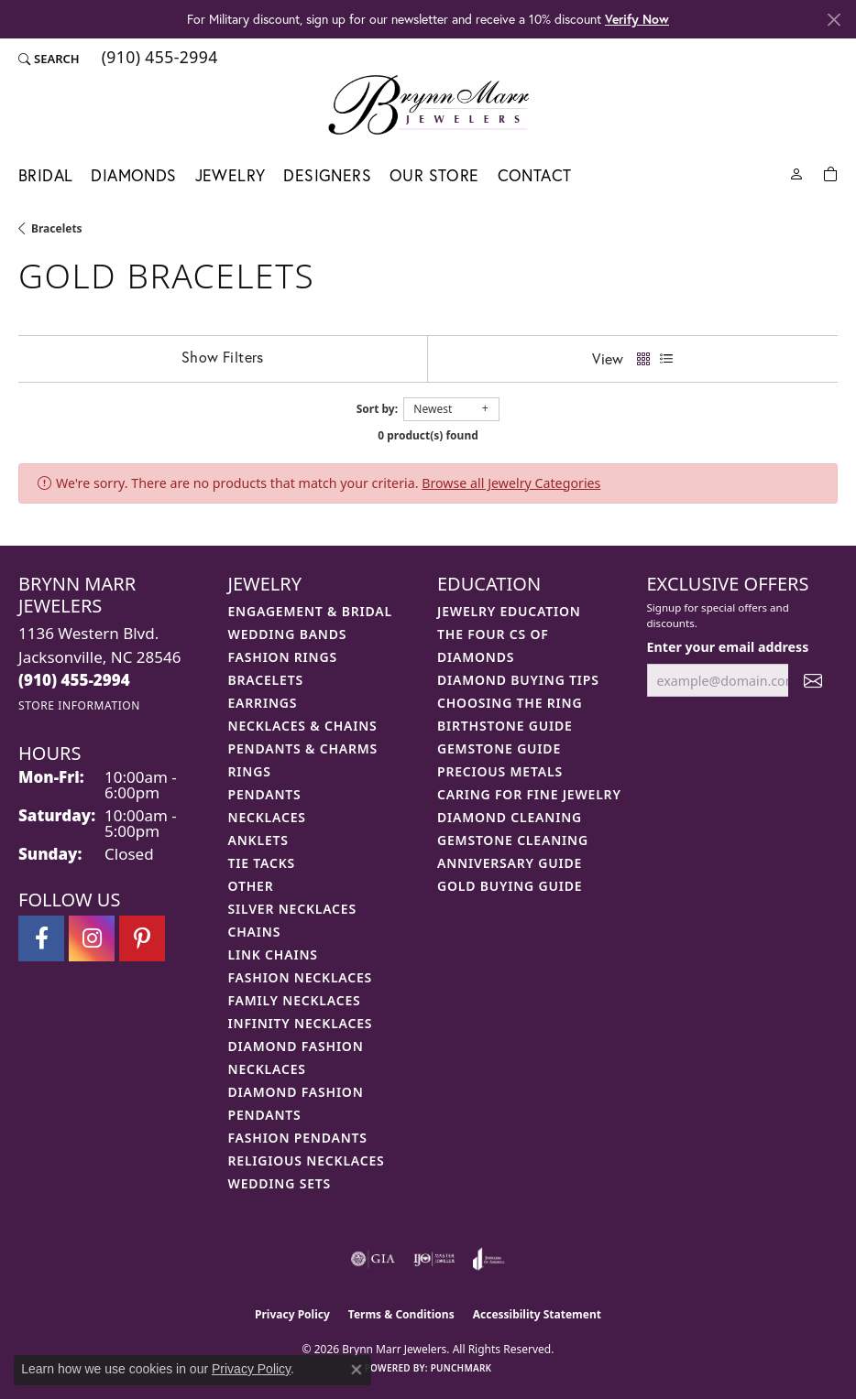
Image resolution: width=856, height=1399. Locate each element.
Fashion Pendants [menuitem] (298, 1137)
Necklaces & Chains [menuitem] (303, 725)
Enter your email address (728, 647)
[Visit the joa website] (489, 1259)
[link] (158, 58)
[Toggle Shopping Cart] (830, 172)
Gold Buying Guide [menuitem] (509, 886)
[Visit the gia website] (373, 1259)
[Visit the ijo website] (434, 1259)
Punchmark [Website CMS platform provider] (461, 1367)
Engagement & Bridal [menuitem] (310, 611)
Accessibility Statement (537, 1314)
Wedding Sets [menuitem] (280, 1183)
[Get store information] (79, 705)
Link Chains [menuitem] (273, 954)
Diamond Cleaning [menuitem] (509, 817)
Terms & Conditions (401, 1314)
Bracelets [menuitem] (265, 680)
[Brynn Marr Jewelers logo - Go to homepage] (428, 104)
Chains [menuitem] (254, 931)
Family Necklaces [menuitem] (294, 1000)
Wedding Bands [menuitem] (287, 634)
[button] (49, 58)
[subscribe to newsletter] (813, 681)
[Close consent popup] (356, 1369)
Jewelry (230, 175)
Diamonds (133, 175)
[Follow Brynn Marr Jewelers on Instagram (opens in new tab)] (92, 938)
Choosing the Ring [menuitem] (509, 702)
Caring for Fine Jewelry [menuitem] (529, 794)
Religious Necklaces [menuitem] (306, 1160)
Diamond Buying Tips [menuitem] (518, 680)
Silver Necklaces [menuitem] (292, 908)
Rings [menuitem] (249, 771)
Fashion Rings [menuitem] (282, 657)
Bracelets (56, 228)
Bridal (45, 175)
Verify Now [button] (637, 18)
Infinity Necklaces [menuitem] (300, 1023)
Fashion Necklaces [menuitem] (300, 977)
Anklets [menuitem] (258, 840)
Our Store (434, 175)
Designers (327, 175)
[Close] (833, 19)
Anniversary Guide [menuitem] (509, 863)
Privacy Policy (292, 1314)
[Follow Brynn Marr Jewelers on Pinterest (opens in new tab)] (142, 938)
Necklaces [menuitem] (267, 817)
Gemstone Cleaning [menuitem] (512, 840)
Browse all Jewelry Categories (511, 483)
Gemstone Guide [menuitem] (499, 748)
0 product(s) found (428, 435)
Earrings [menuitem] (263, 702)
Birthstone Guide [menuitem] (505, 725)
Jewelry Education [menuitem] (509, 611)
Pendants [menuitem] (265, 794)
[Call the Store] (74, 679)
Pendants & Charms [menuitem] (303, 748)
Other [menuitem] (251, 886)
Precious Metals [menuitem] (500, 771)
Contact (535, 175)
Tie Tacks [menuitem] (262, 863)
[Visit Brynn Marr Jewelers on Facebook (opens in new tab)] (41, 938)
